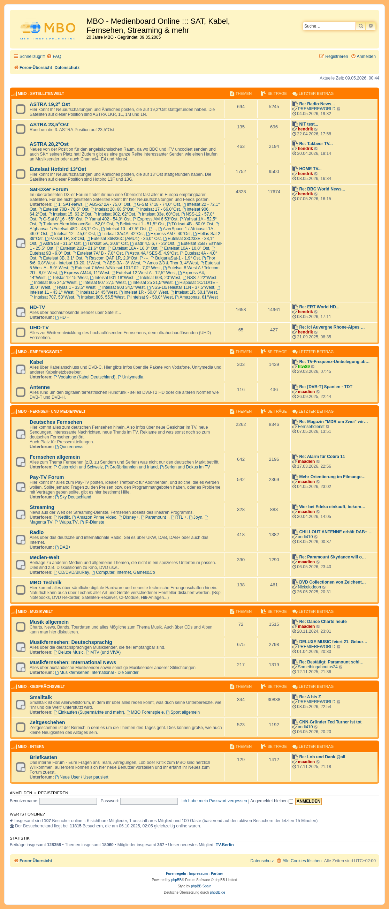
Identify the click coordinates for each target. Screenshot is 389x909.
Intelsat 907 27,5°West (102, 282)
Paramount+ (154, 517)
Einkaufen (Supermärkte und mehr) (89, 712)
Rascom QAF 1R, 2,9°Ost (111, 258)
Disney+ (128, 517)
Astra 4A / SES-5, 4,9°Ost (151, 253)
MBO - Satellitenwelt (41, 93)
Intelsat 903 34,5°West (121, 287)
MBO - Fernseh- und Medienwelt (52, 411)
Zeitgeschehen (47, 722)
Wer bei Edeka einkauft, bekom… (332, 506)
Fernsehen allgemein (55, 457)
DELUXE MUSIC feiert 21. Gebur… (333, 641)
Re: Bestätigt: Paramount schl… (331, 662)
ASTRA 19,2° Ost (50, 104)
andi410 (305, 536)
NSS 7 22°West (199, 277)
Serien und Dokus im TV (185, 467)
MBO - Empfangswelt (40, 352)
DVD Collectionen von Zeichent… (332, 582)
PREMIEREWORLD (316, 108)
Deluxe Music (68, 652)
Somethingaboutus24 (317, 666)
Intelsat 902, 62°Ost (114, 214)
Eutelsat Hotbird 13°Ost (58, 169)
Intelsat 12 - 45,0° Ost (72, 233)
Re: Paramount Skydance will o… (332, 557)
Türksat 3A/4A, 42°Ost (120, 233)
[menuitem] (53, 56)
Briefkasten (43, 757)
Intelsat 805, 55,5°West (100, 297)
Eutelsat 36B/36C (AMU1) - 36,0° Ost (123, 238)
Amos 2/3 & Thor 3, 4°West (170, 263)
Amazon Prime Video (94, 517)
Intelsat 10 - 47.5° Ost (123, 228)
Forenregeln (176, 874)
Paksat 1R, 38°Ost (64, 238)
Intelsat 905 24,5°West (53, 282)
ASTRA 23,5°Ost (49, 124)
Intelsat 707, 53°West (52, 297)
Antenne (40, 387)
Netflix (62, 517)
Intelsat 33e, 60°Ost (158, 214)
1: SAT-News (68, 204)
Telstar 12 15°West (67, 277)
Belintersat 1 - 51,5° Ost (140, 223)
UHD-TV (39, 327)
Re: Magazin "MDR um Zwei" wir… (333, 421)
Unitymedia (130, 377)
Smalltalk (41, 697)
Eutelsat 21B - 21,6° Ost (81, 248)
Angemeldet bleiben (271, 800)
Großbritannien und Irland (131, 467)
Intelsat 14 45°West (96, 292)
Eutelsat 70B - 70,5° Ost (64, 209)
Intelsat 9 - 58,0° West (150, 297)
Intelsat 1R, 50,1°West (193, 292)
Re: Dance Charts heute (322, 621)
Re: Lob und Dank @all (322, 756)
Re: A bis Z (310, 696)
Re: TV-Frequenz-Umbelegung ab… (334, 361)
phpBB (176, 880)
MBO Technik (46, 582)
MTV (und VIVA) (103, 652)
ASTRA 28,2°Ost (49, 144)
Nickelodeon (309, 587)
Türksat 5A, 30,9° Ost (105, 243)
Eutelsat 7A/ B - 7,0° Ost (98, 253)
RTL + (178, 517)
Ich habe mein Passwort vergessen (214, 800)
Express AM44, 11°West (84, 272)
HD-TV (37, 307)
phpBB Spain (201, 886)
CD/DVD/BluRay (71, 572)
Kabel (37, 362)
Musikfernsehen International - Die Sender (96, 672)
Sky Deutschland (73, 497)
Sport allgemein (183, 712)
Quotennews (69, 446)
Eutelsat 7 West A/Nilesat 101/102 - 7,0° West (115, 267)
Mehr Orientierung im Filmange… (332, 476)
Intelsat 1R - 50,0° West (143, 292)
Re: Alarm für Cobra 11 (322, 456)
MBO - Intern (31, 746)
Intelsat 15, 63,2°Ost (69, 214)
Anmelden (21, 793)
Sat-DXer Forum (49, 189)
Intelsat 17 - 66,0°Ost (158, 209)
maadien (306, 391)
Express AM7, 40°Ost (168, 233)
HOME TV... (310, 168)
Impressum (198, 874)
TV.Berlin (225, 844)
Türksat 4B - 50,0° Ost (190, 223)
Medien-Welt (44, 557)
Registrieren (53, 793)
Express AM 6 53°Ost (155, 219)
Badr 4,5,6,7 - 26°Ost (152, 243)
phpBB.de (217, 892)
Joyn (195, 517)
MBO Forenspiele (145, 712)
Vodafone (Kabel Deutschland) (84, 377)
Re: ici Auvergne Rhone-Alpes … (332, 327)
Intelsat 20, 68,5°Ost (112, 209)
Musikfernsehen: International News (73, 662)
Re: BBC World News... (322, 189)
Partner (217, 874)
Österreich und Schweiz (78, 467)
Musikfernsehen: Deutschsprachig (71, 642)
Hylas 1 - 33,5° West (74, 287)
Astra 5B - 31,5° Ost (60, 243)
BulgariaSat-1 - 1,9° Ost (175, 258)
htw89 (304, 366)
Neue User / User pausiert (81, 777)
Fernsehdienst (311, 426)
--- (144, 258)
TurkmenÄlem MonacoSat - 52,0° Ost (76, 223)
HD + (62, 317)
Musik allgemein (49, 622)
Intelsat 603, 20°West (158, 277)
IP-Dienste (92, 522)
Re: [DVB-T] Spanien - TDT (325, 386)
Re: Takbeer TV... (316, 143)
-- (152, 228)
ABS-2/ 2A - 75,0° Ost (107, 204)
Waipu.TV (66, 522)
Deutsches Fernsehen (56, 422)
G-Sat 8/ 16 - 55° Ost (61, 219)
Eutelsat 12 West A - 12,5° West (144, 272)
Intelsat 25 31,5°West (150, 282)
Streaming (42, 507)
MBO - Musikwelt (35, 611)
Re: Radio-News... (317, 104)
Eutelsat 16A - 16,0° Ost (132, 248)
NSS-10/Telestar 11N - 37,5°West (180, 287)
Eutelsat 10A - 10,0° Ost (184, 248)
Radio (37, 532)
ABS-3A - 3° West (121, 263)
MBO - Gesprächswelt (41, 686)
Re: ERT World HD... (319, 307)
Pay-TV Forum (47, 477)
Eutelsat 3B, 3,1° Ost (60, 258)
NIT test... (308, 124)
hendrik (305, 129)
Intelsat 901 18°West (111, 277)
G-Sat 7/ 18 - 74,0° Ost (156, 204)
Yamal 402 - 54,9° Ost (107, 219)
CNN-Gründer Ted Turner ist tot (330, 722)
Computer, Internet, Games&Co (123, 572)
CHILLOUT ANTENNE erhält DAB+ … (336, 531)
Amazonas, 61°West (196, 297)
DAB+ (63, 547)
